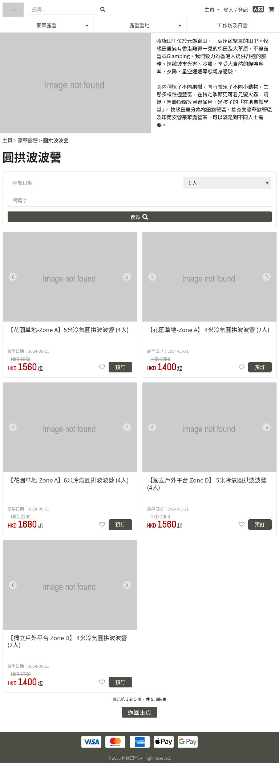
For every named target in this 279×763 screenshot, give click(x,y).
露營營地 (139, 25)
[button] (13, 277)
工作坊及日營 (232, 25)
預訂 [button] (120, 367)
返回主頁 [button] (139, 712)
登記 (243, 9)
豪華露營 (46, 25)
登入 (228, 9)
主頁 (210, 9)
